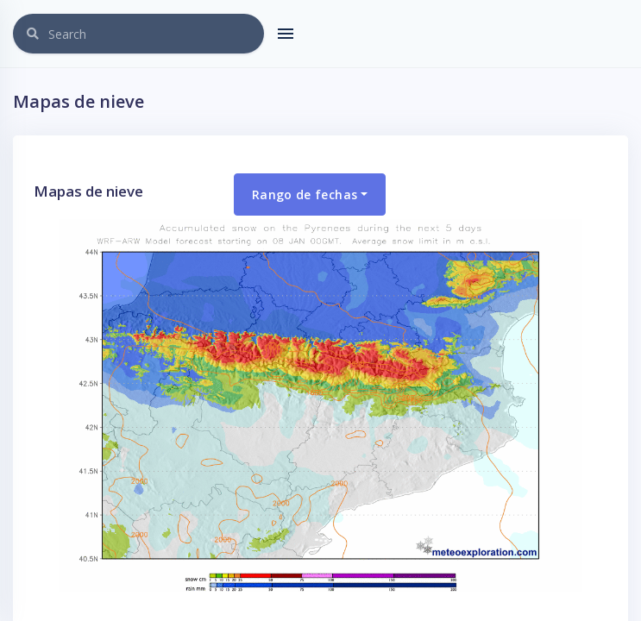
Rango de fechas (304, 194)
